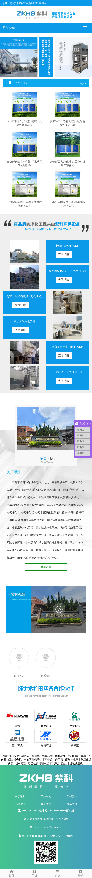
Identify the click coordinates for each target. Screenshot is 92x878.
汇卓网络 (68, 835)
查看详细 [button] (46, 566)
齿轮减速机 (76, 763)
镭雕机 (36, 755)
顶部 (80, 873)
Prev (21, 435)
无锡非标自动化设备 (54, 755)
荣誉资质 (46, 803)
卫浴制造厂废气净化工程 (67, 371)
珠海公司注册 (59, 763)
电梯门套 (73, 755)
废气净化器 (71, 759)
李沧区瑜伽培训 (33, 759)
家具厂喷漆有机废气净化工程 (24, 296)
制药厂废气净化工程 (68, 245)
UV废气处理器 (21, 755)
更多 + (83, 83)
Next (70, 435)
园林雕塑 (20, 763)
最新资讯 (72, 803)
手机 (34, 873)
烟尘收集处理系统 (38, 763)
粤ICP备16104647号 (34, 835)
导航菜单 (9, 27)
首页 (11, 873)
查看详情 (63, 254)
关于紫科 (20, 796)
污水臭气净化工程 (24, 321)
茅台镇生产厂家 (53, 759)
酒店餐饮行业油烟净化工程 (67, 346)
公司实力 (72, 796)
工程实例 (20, 803)
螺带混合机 (15, 759)
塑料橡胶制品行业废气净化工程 (67, 270)
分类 (57, 873)
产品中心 (46, 796)
